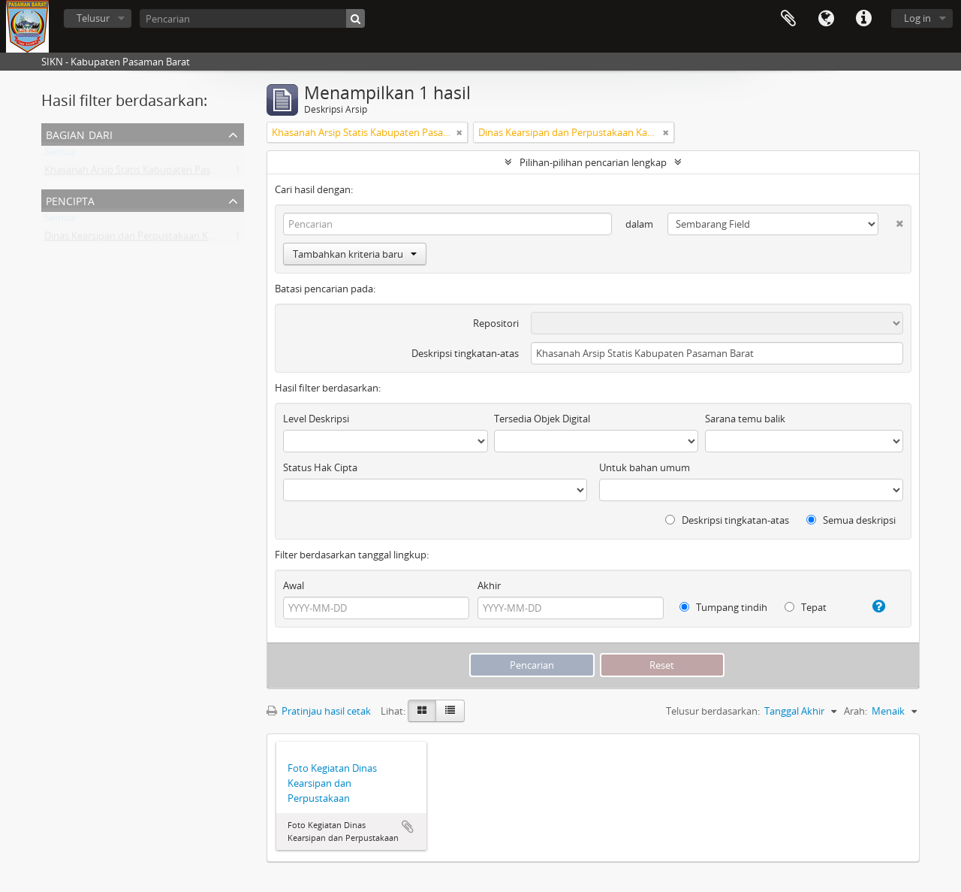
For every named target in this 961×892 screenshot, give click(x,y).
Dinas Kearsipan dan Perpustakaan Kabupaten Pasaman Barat (182, 239)
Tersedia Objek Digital (542, 418)
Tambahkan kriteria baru (355, 254)
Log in (917, 18)
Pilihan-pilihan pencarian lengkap (593, 162)
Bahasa (826, 19)
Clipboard (788, 19)
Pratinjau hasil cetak (319, 711)
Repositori (496, 323)
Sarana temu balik (745, 418)
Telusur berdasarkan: (713, 711)
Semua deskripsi (851, 520)
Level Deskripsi (316, 418)
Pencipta (70, 199)
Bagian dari (79, 133)
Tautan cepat (863, 19)
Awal (293, 585)
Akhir (489, 585)
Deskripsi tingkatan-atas (465, 353)
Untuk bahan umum (644, 467)
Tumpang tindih (723, 607)
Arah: (855, 711)
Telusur (93, 18)
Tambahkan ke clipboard (407, 826)
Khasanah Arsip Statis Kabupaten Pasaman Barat (153, 173)
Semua (59, 155)
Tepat (806, 607)
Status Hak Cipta (320, 467)
